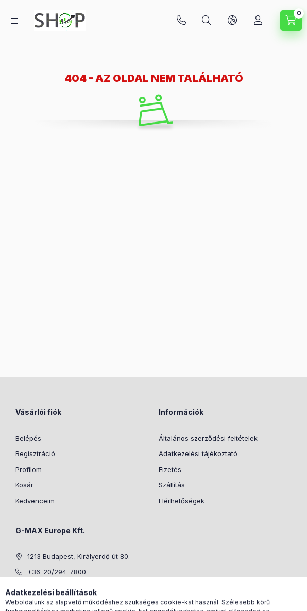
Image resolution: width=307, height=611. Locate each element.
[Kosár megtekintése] (291, 20)
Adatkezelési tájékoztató (198, 453)
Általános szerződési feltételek (208, 438)
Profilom (28, 469)
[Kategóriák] (14, 20)
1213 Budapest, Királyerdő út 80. (78, 556)
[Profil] (258, 20)
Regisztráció (35, 453)
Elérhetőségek (181, 501)
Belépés (28, 438)
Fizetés (170, 469)
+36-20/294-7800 (181, 20)
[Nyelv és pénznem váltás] (232, 20)
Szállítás (172, 485)
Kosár (24, 485)
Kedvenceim (35, 501)
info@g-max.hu (52, 588)
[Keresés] (206, 20)
